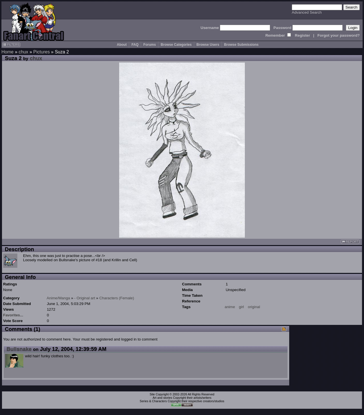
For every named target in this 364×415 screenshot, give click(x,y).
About (122, 45)
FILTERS (11, 44)
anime (230, 307)
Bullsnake (19, 349)
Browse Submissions (241, 45)
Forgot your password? (338, 35)
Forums (149, 45)
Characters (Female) (116, 298)
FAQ (134, 45)
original (254, 307)
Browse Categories (176, 45)
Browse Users (208, 45)
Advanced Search (307, 12)
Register (302, 35)
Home (7, 51)
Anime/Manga (58, 298)
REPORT (350, 242)
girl (241, 307)
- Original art (84, 298)
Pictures (41, 51)
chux (23, 51)
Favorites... (13, 315)
